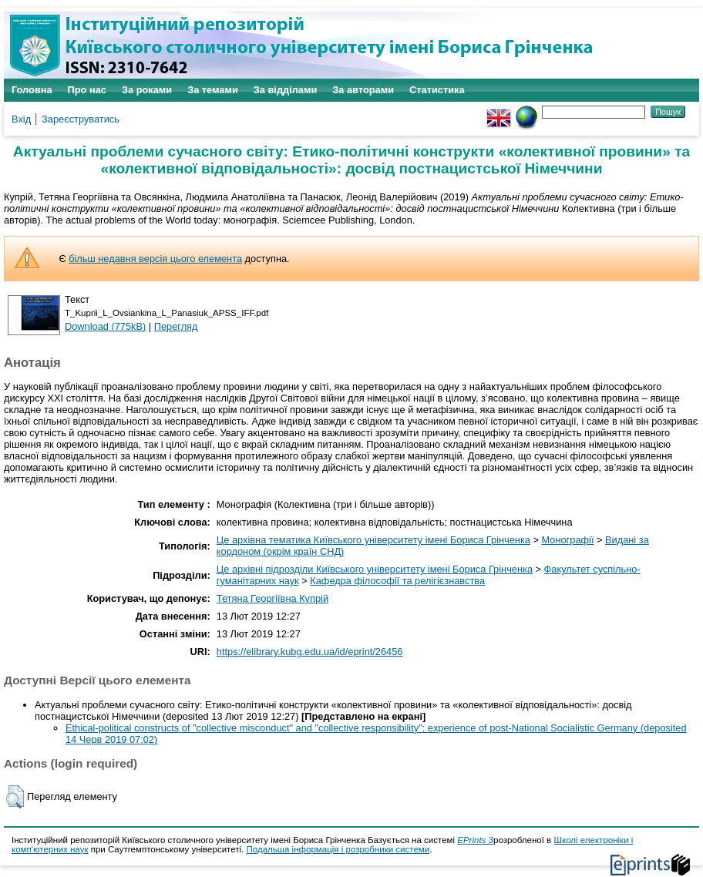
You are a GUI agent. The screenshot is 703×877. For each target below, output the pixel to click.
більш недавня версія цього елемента (155, 258)
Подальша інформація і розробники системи (338, 849)
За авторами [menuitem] (363, 90)
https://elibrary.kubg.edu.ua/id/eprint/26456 (310, 651)
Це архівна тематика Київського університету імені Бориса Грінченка (373, 540)
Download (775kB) (105, 326)
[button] (15, 796)
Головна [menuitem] (32, 90)
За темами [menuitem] (212, 90)
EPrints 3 (475, 840)
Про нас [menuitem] (87, 90)
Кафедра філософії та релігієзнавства (397, 580)
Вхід (21, 119)
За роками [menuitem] (147, 90)
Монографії (568, 540)
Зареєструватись (80, 119)
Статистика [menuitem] (437, 90)
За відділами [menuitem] (286, 90)
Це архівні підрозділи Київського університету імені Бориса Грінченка (375, 569)
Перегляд (176, 326)
